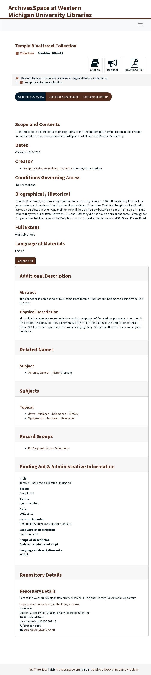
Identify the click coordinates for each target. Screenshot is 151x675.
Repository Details (41, 574)
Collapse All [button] (25, 261)
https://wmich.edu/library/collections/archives (49, 604)
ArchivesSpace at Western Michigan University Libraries (50, 11)
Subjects (29, 391)
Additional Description (45, 276)
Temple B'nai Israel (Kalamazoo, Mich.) (48, 168)
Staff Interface (38, 669)
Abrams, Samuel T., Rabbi (44, 373)
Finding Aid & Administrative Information (67, 466)
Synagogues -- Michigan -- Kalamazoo (52, 418)
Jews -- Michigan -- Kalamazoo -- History (53, 414)
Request (112, 65)
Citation (95, 65)
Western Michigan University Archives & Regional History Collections (64, 78)
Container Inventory (96, 97)
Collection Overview (31, 97)
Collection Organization (64, 97)
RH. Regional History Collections (48, 448)
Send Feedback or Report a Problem (114, 669)
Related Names (37, 349)
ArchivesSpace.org (68, 669)
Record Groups (36, 436)
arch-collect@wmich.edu (39, 630)
